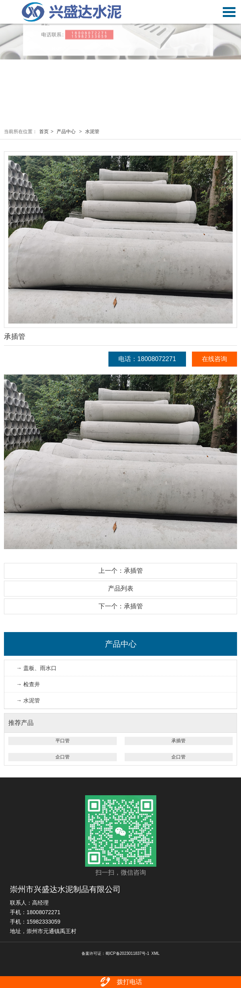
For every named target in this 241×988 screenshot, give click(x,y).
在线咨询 (214, 359)
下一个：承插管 (121, 606)
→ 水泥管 (28, 700)
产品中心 (66, 131)
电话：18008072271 (147, 359)
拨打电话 (120, 982)
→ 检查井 (28, 684)
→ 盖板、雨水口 (36, 668)
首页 (44, 131)
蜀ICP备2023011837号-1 (127, 953)
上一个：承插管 (121, 570)
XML (156, 953)
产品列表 (120, 588)
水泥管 (92, 131)
